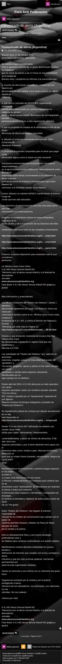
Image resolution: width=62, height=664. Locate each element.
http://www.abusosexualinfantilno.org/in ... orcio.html (29, 242)
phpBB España (27, 656)
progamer (10, 658)
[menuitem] (6, 4)
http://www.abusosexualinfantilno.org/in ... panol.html (29, 248)
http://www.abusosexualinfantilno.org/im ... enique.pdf (29, 420)
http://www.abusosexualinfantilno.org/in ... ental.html (29, 236)
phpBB (17, 653)
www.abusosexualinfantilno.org (18, 281)
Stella (4, 37)
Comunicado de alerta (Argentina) (25, 25)
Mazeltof (22, 658)
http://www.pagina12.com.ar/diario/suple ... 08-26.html (29, 329)
